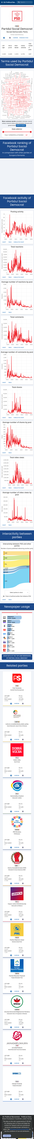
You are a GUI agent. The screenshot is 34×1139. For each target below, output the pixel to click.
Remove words (21, 125)
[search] (25, 2)
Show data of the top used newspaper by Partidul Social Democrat (17, 657)
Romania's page (24, 38)
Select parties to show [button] (16, 592)
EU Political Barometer (12, 2)
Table (10, 242)
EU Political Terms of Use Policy (19, 1129)
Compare (15, 38)
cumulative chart (18, 242)
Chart (4, 242)
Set (26, 135)
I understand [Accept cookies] (7, 1135)
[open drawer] (2, 2)
